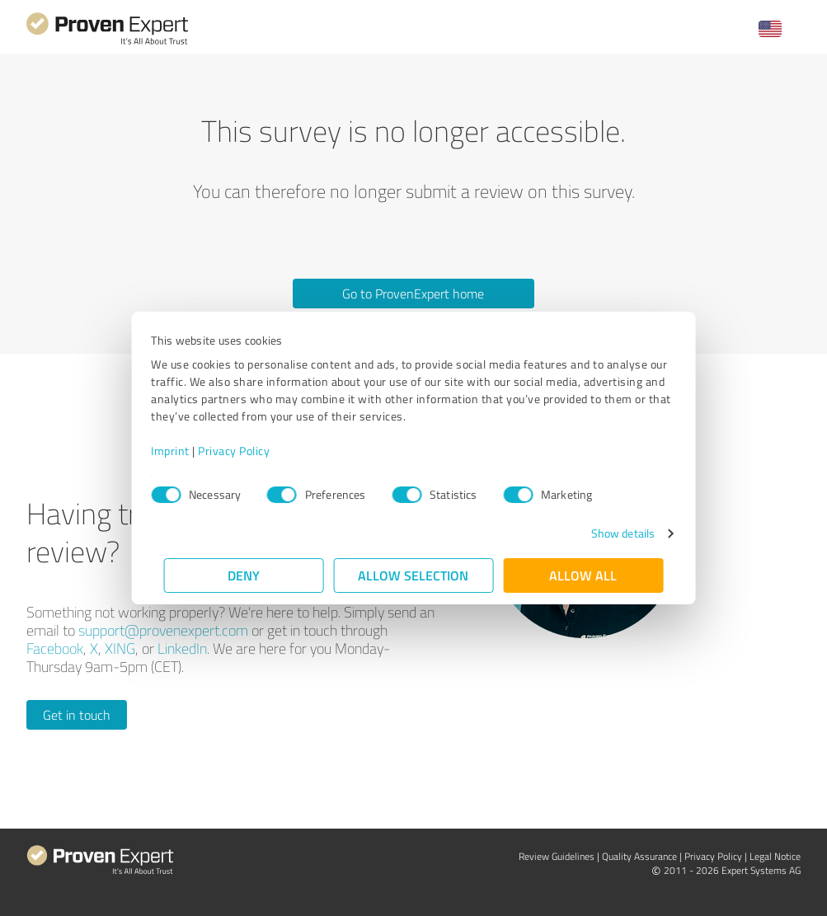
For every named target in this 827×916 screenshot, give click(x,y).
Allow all (584, 575)
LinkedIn (182, 648)
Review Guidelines (556, 856)
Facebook (54, 648)
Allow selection (414, 575)
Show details (609, 533)
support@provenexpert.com (163, 630)
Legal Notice (775, 856)
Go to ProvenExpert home (413, 293)
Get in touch (76, 715)
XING (120, 648)
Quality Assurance (639, 856)
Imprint (183, 450)
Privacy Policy (247, 450)
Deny (244, 575)
